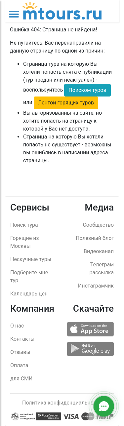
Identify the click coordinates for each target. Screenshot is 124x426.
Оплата (19, 365)
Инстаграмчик (96, 286)
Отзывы (20, 352)
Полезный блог (95, 238)
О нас (17, 326)
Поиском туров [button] (87, 90)
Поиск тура (24, 225)
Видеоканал (99, 251)
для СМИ (21, 378)
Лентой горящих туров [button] (66, 102)
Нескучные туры (30, 259)
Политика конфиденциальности (62, 403)
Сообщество (98, 225)
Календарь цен (29, 293)
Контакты (22, 339)
